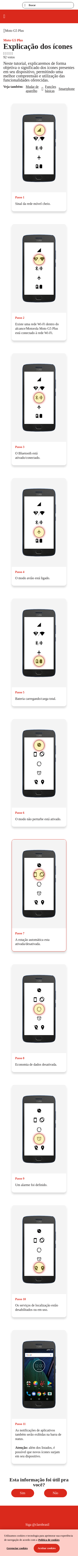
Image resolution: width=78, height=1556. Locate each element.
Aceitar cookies (47, 1548)
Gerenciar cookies (17, 1548)
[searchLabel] (48, 5)
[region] (39, 1542)
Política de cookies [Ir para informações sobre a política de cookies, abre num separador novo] (48, 1539)
